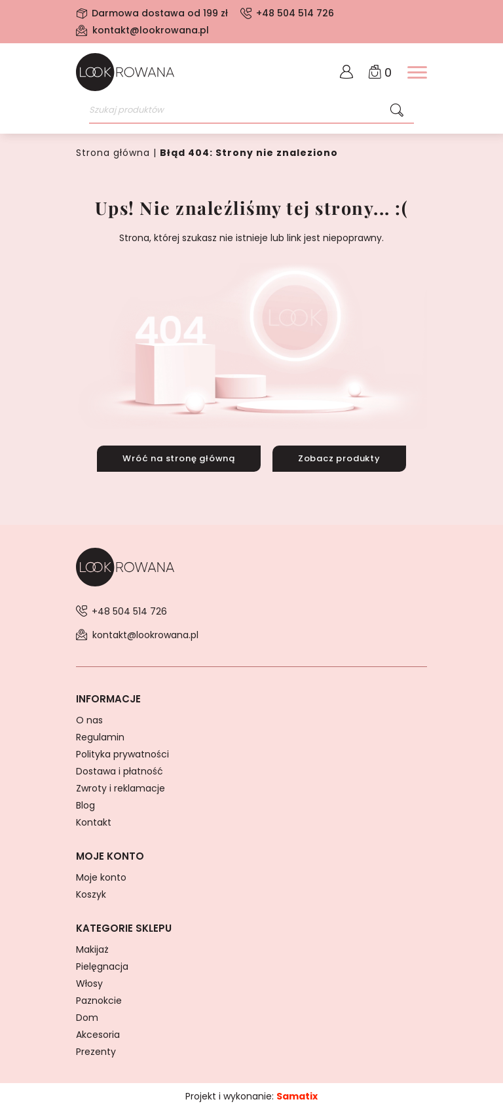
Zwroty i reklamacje (120, 786)
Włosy (89, 981)
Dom (87, 1015)
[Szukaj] (397, 111)
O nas (89, 718)
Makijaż (92, 947)
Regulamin (100, 735)
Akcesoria (98, 1032)
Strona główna (113, 152)
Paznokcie (99, 998)
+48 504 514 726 (295, 13)
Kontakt (93, 820)
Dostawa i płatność (119, 769)
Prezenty (96, 1049)
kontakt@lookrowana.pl (150, 30)
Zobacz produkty (340, 457)
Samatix (297, 1094)
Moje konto (101, 875)
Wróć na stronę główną (178, 457)
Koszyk (91, 892)
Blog (85, 803)
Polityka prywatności (122, 752)
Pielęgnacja (102, 964)
